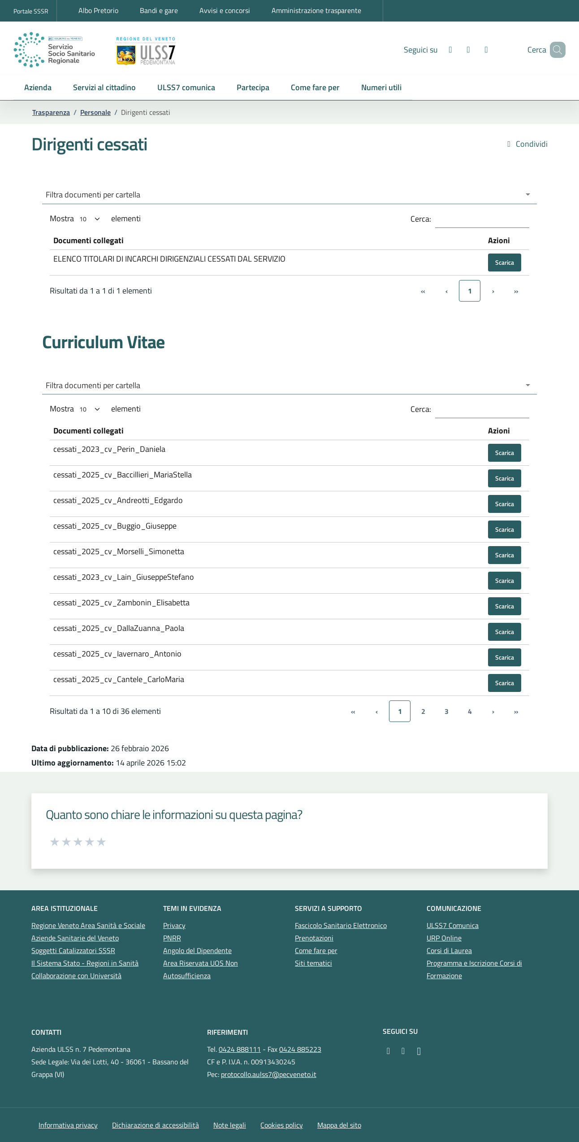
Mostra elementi (95, 218)
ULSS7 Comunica (453, 925)
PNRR (172, 937)
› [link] (493, 711)
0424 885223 (300, 1049)
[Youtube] (455, 50)
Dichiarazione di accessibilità (155, 1125)
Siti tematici (313, 963)
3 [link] (447, 711)
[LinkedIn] (473, 50)
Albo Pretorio (98, 10)
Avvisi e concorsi (224, 10)
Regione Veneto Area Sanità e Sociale (88, 925)
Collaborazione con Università (76, 975)
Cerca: (420, 219)
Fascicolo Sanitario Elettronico (341, 925)
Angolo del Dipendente (197, 950)
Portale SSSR (30, 11)
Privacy (174, 925)
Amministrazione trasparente (316, 10)
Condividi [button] (526, 144)
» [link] (516, 711)
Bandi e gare (159, 10)
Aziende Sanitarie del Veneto (75, 937)
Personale (95, 112)
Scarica (504, 262)
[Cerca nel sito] (555, 50)
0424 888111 (240, 1049)
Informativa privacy (68, 1125)
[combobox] (289, 194)
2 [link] (423, 711)
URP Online (444, 937)
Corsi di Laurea (449, 950)
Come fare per (316, 950)
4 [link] (470, 711)
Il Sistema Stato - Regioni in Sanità (84, 963)
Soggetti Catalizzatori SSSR (73, 950)
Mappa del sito (339, 1125)
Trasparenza (51, 112)
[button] (37, 87)
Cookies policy (281, 1125)
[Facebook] (437, 50)
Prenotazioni (314, 937)
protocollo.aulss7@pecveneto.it (268, 1074)
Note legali (229, 1125)
